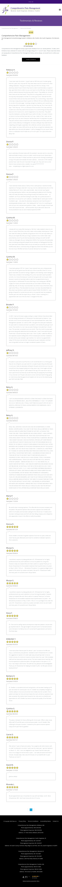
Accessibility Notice (45, 821)
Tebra (38, 881)
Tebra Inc (14, 821)
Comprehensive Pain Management (10, 28)
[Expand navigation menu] (60, 9)
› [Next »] (33, 809)
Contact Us (56, 821)
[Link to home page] (29, 10)
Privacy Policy (22, 821)
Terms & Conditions (33, 821)
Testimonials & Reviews (25, 28)
